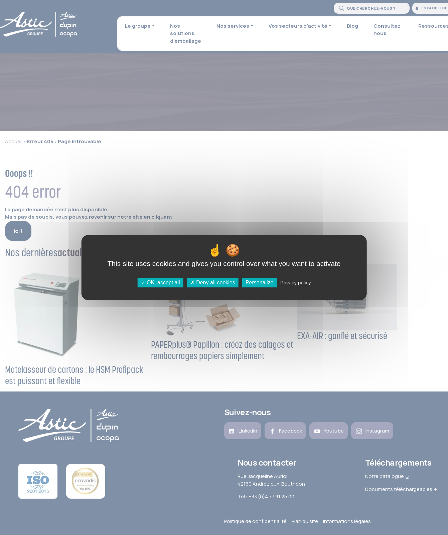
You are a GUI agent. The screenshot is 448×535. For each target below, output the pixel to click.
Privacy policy (295, 282)
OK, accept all (160, 282)
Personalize (260, 282)
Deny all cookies (212, 282)
